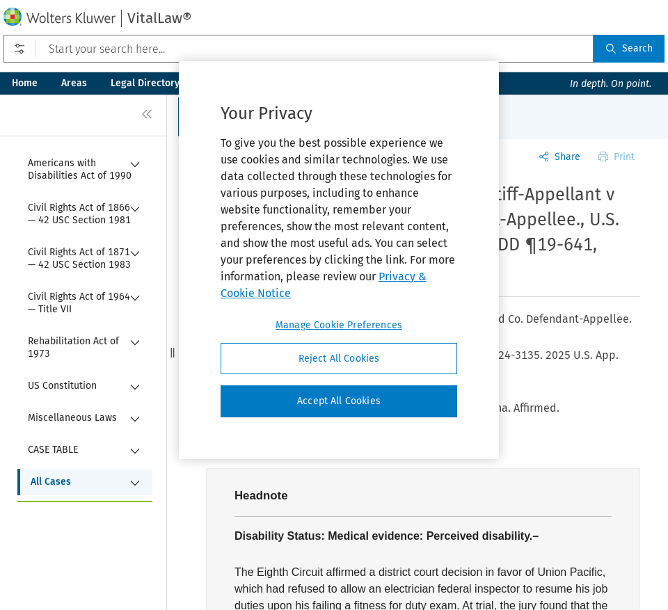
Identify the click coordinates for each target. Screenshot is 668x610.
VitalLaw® (159, 18)
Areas (74, 83)
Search (629, 48)
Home (25, 83)
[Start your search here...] (298, 49)
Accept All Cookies (339, 401)
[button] (172, 352)
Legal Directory (145, 83)
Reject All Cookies (339, 358)
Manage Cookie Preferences (339, 325)
